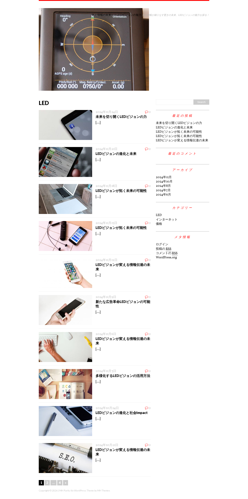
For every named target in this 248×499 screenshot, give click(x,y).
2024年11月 (164, 177)
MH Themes (103, 490)
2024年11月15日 (106, 223)
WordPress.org (166, 257)
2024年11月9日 (106, 297)
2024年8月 (163, 186)
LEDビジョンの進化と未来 (116, 153)
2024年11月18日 (106, 186)
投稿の (163, 249)
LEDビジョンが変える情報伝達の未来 (182, 140)
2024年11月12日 (106, 260)
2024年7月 (163, 190)
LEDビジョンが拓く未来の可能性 (121, 190)
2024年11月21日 (106, 149)
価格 (159, 224)
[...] (98, 122)
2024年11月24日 (107, 112)
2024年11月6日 (106, 334)
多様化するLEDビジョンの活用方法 (123, 376)
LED (159, 215)
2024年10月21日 (107, 445)
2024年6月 (163, 195)
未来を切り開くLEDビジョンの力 (121, 116)
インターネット (167, 220)
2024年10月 (164, 182)
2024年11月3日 (106, 371)
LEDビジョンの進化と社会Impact (122, 413)
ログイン (162, 244)
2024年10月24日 (107, 408)
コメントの (167, 253)
